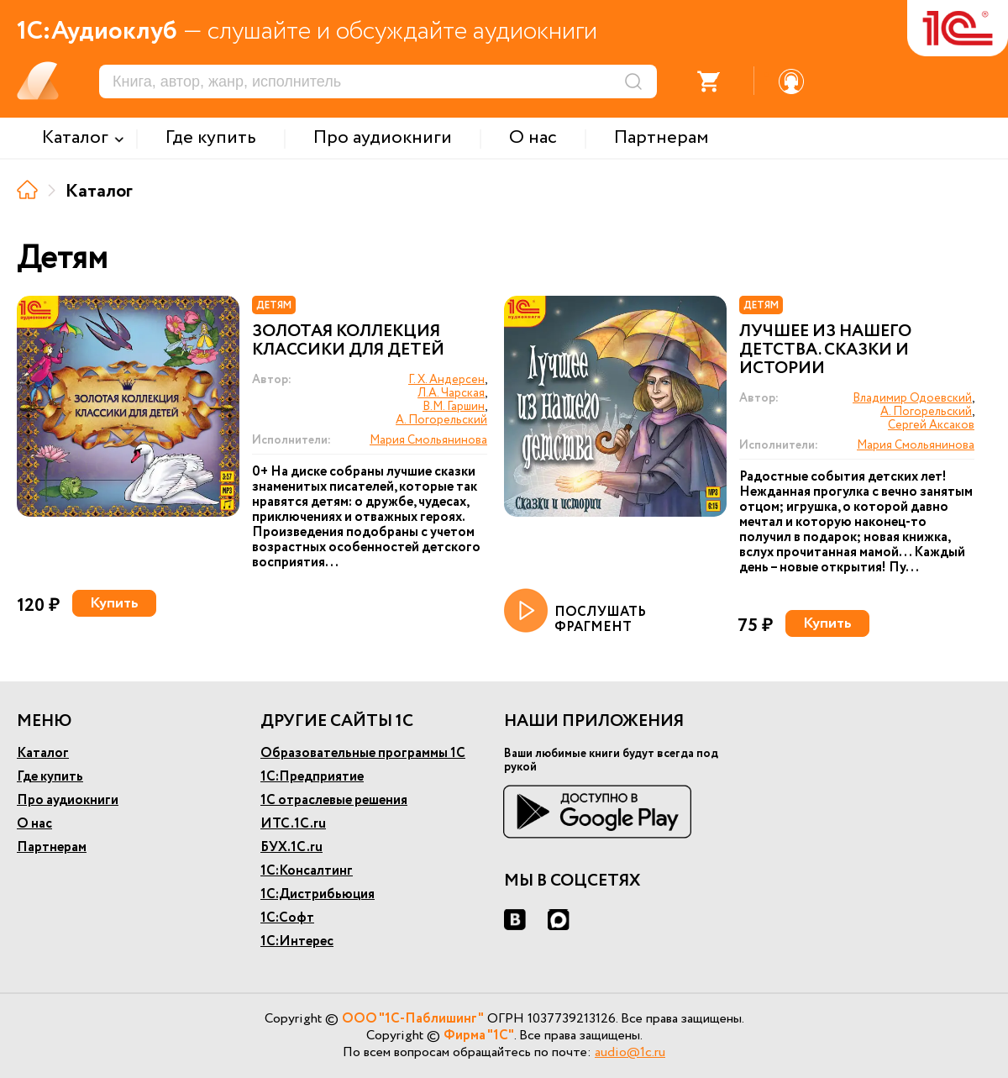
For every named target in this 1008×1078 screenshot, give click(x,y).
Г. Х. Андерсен (446, 379)
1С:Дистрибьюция (317, 894)
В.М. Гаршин (454, 406)
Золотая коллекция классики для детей (348, 341)
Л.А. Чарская (451, 393)
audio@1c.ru (630, 1052)
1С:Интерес (296, 941)
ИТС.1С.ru (293, 823)
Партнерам (52, 847)
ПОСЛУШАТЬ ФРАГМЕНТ (575, 611)
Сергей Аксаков (931, 425)
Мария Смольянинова (428, 440)
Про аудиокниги (67, 800)
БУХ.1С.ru (291, 847)
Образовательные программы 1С (362, 753)
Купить (114, 603)
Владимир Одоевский (912, 398)
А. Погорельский (441, 420)
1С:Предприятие (312, 776)
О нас (34, 823)
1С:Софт (287, 918)
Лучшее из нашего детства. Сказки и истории (825, 350)
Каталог (43, 753)
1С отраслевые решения (333, 800)
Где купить (50, 776)
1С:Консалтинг (306, 871)
